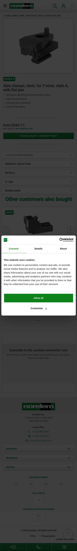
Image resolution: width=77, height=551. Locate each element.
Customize (39, 308)
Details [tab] (39, 248)
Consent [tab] (13, 248)
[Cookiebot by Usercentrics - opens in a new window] (59, 240)
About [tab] (63, 248)
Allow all (38, 298)
